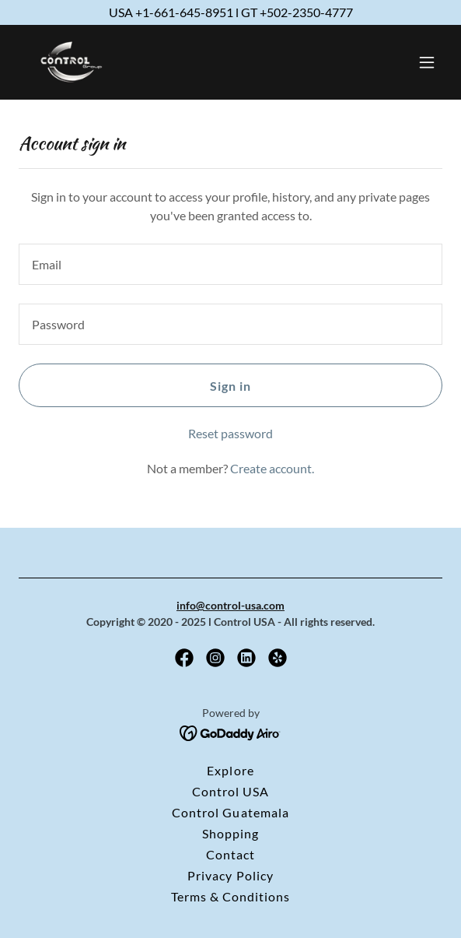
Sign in (230, 385)
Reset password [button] (230, 433)
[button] (426, 62)
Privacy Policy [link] (230, 875)
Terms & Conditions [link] (230, 896)
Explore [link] (230, 770)
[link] (80, 62)
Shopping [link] (230, 833)
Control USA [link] (230, 791)
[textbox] (230, 264)
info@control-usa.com (230, 605)
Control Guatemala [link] (230, 812)
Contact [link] (230, 854)
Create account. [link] (272, 468)
